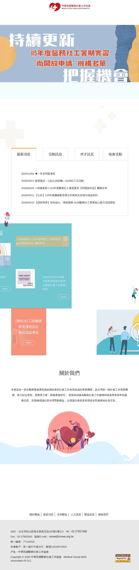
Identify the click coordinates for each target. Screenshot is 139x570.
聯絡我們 (101, 514)
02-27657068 (77, 531)
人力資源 (74, 514)
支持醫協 (60, 514)
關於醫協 (33, 514)
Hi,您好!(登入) (108, 3)
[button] (90, 19)
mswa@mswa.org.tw (59, 536)
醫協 (69, 7)
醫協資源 (88, 514)
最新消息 (46, 514)
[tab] (23, 156)
